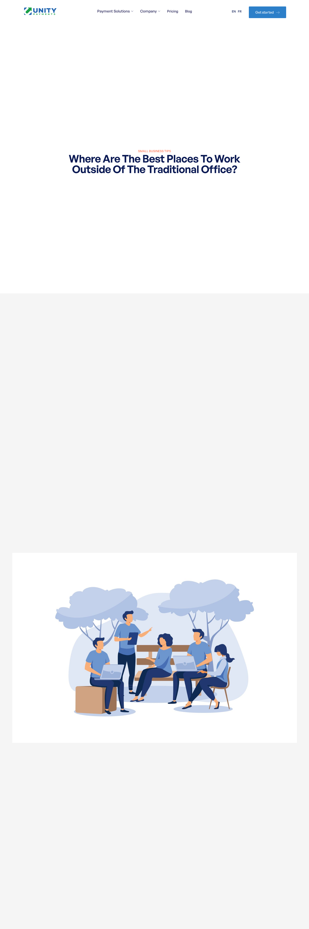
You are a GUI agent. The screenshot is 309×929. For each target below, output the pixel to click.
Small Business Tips (154, 151)
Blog (188, 11)
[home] (40, 11)
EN (234, 11)
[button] (115, 11)
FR (240, 11)
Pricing (172, 11)
